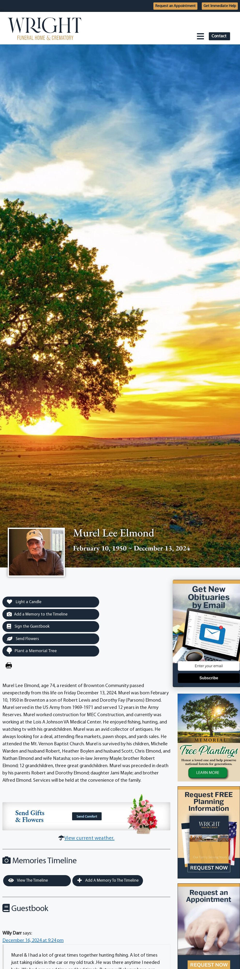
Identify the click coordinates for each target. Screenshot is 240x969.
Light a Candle (24, 601)
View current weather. (89, 838)
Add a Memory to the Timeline (37, 614)
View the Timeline (28, 880)
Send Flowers (23, 638)
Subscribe (208, 678)
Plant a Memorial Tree (31, 650)
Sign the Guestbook (28, 626)
